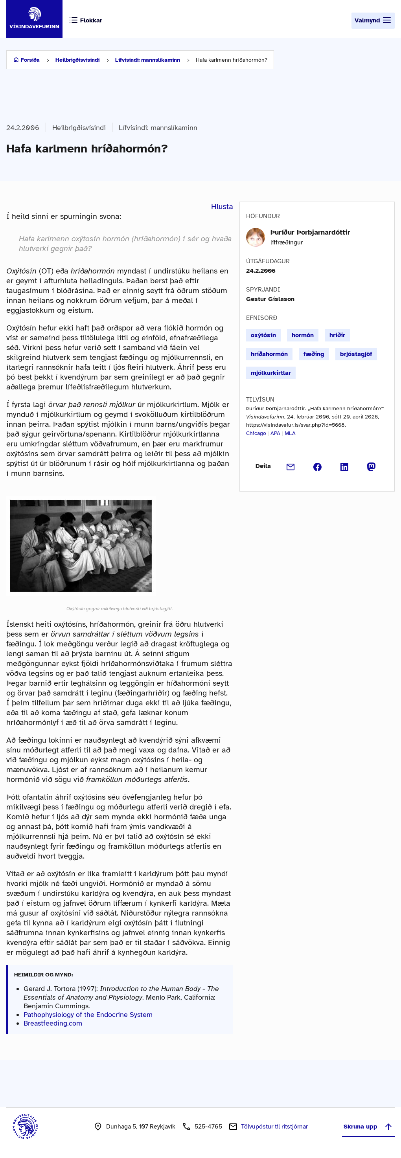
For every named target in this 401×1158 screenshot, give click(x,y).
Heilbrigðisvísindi (77, 60)
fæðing (314, 354)
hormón (303, 335)
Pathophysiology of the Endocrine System (88, 1014)
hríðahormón (269, 354)
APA (275, 433)
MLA (290, 433)
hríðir (337, 335)
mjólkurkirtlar (271, 373)
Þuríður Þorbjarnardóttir (310, 232)
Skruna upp (368, 1126)
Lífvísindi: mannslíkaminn (147, 60)
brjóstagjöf (356, 354)
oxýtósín (263, 335)
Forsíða (30, 60)
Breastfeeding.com (53, 1023)
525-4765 (208, 1126)
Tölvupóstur (274, 1126)
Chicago (256, 433)
